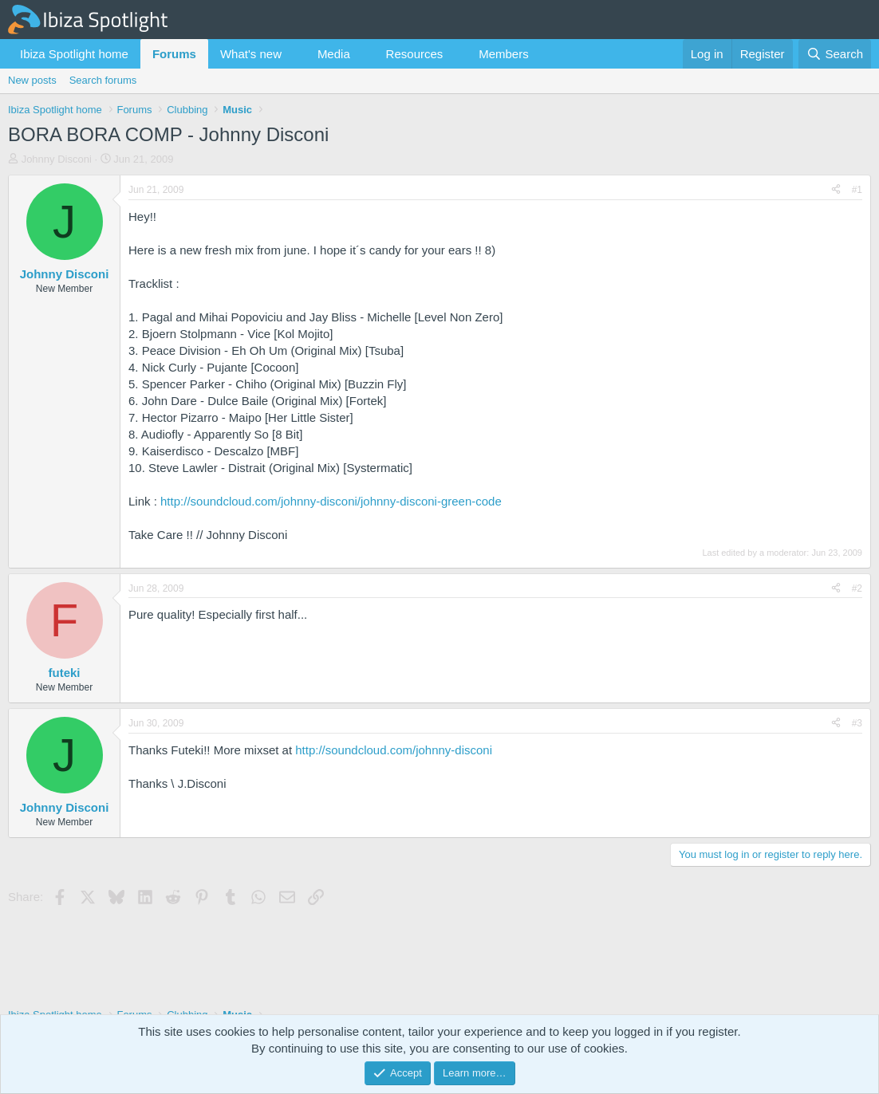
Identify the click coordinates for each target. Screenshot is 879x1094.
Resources (414, 54)
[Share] (836, 190)
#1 (857, 189)
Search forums (103, 80)
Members (504, 54)
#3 (857, 723)
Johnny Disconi (57, 159)
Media (333, 54)
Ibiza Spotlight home (74, 54)
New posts (32, 80)
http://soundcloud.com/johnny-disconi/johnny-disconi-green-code (331, 501)
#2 (857, 588)
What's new (251, 54)
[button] (294, 54)
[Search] (834, 54)
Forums (174, 54)
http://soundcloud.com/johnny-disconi (393, 750)
